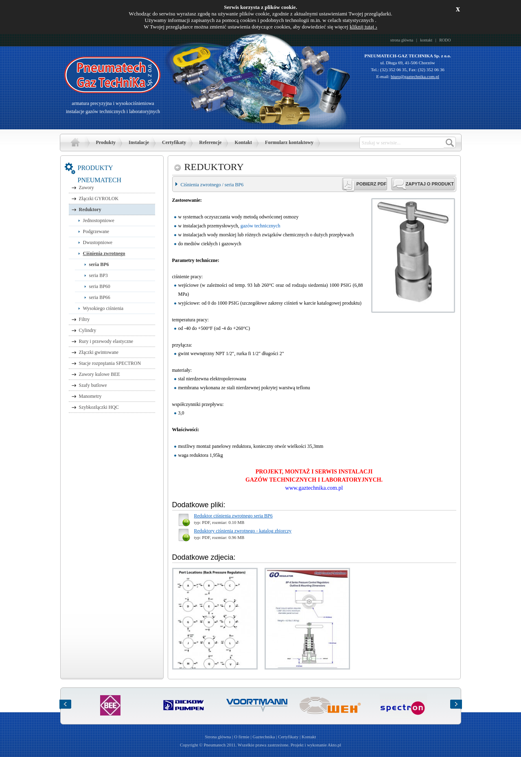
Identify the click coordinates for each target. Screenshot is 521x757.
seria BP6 (99, 264)
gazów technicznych (260, 226)
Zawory (86, 187)
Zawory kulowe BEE (99, 374)
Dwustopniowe (98, 242)
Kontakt (243, 142)
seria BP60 (99, 286)
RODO (445, 40)
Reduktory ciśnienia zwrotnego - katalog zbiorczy (243, 531)
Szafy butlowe (93, 385)
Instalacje (139, 142)
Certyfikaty (174, 142)
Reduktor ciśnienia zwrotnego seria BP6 (233, 516)
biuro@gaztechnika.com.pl (415, 76)
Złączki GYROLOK (99, 198)
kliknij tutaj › (363, 27)
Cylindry (87, 330)
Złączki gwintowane (99, 352)
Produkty (106, 142)
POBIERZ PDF (372, 183)
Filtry (84, 319)
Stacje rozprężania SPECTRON (110, 363)
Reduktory (90, 209)
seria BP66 (99, 297)
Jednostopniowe (98, 220)
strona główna (401, 40)
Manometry (90, 396)
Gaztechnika (263, 736)
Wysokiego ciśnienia (103, 308)
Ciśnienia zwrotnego (104, 253)
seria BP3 (98, 275)
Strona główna (75, 142)
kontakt (426, 40)
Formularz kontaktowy (289, 142)
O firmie (242, 736)
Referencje (210, 142)
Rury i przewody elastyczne (106, 341)
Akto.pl (334, 744)
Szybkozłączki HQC (99, 407)
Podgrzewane (96, 231)
